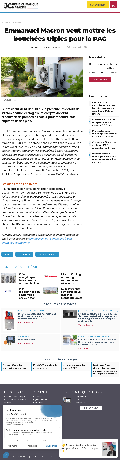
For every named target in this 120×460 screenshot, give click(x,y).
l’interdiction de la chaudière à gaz (50, 238)
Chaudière (24, 254)
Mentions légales (49, 457)
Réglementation (40, 399)
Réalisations (38, 402)
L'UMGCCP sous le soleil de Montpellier (45, 366)
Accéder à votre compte (14, 396)
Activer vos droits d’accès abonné (15, 401)
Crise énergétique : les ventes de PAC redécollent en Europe (104, 145)
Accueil (4, 22)
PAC (7, 254)
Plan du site (35, 457)
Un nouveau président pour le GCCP (74, 366)
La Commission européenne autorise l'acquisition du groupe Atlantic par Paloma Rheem (104, 108)
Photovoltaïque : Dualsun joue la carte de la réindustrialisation (105, 133)
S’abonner (97, 4)
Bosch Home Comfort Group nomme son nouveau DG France (103, 122)
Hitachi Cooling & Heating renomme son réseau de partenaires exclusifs (104, 157)
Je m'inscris (100, 79)
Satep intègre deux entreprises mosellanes (15, 366)
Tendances (37, 396)
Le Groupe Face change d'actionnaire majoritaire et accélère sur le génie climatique (105, 369)
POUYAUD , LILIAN (38, 47)
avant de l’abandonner (15, 242)
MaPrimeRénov (47, 254)
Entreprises (16, 22)
